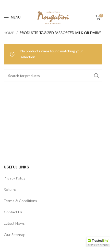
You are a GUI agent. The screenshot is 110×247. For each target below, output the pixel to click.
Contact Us (13, 212)
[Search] (53, 75)
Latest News (14, 223)
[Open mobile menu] (12, 17)
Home (9, 33)
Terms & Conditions (20, 201)
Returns (10, 190)
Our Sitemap (15, 235)
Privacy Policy (14, 178)
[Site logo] (53, 17)
